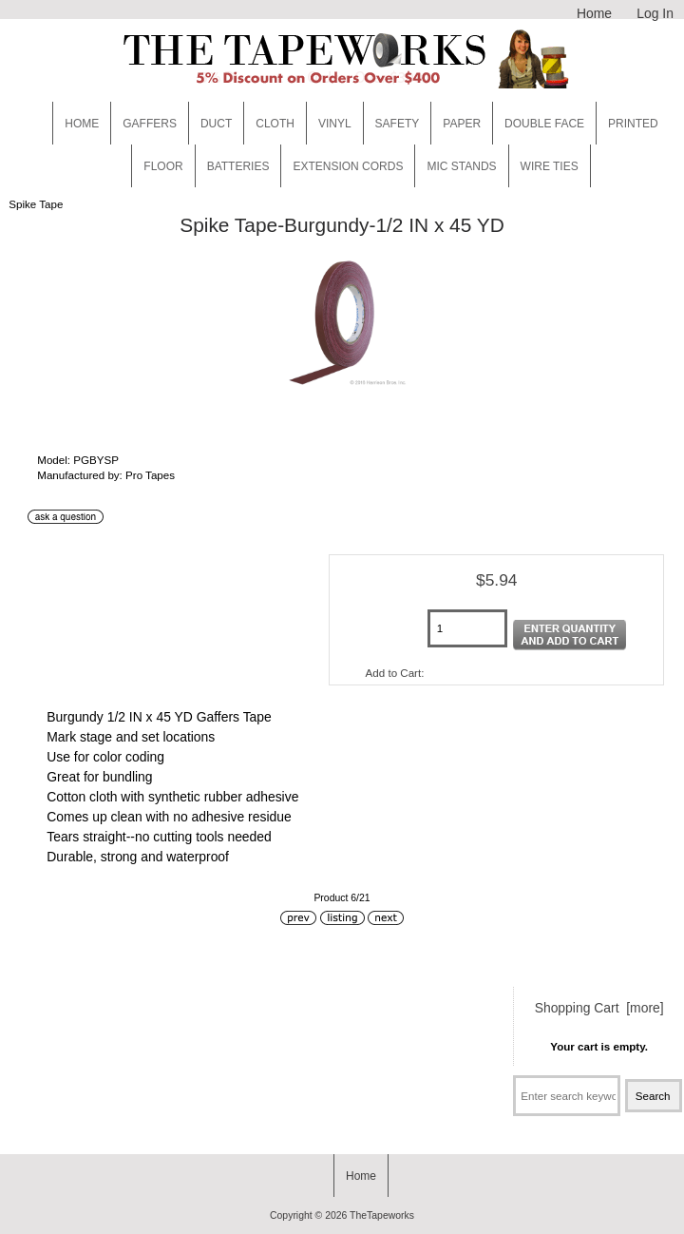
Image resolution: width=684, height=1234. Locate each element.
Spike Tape (36, 204)
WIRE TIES (550, 166)
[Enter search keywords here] (566, 1095)
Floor (162, 166)
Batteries (238, 166)
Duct (216, 123)
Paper (462, 123)
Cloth (275, 123)
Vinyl (335, 123)
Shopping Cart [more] (599, 1007)
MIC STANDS (461, 166)
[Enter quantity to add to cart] (467, 628)
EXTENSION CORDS (348, 166)
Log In (655, 13)
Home (594, 13)
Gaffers (150, 123)
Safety (397, 123)
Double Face (544, 123)
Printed (633, 123)
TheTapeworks (382, 1215)
